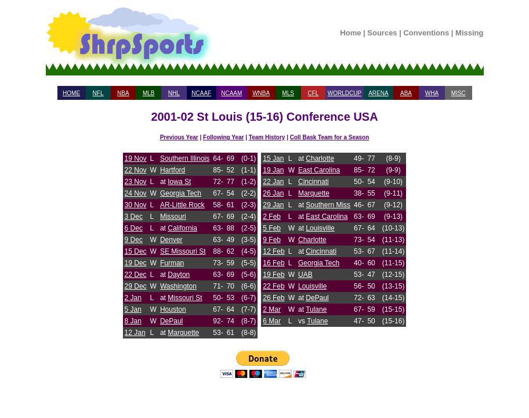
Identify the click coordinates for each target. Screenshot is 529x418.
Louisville (320, 228)
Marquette (183, 333)
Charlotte (320, 158)
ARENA (378, 93)
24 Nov (136, 193)
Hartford (172, 170)
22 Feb (273, 286)
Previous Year (179, 137)
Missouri (173, 216)
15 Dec (136, 251)
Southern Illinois (184, 158)
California (182, 228)
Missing (469, 32)
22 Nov (136, 170)
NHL (174, 93)
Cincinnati (313, 182)
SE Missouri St (183, 251)
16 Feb (273, 263)
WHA (432, 93)
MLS (288, 93)
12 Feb (273, 251)
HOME (71, 93)
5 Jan (133, 309)
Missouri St (185, 298)
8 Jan (133, 321)
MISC (458, 93)
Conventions (426, 32)
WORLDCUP (344, 93)
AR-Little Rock (182, 205)
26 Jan (273, 193)
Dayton (179, 275)
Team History (267, 137)
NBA (123, 93)
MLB (149, 93)
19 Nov (136, 158)
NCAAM (231, 93)
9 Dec (134, 240)
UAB (305, 275)
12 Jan (135, 333)
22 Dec (136, 275)
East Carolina (319, 170)
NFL (98, 93)
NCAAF (201, 93)
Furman (172, 263)
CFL (312, 93)
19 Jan (273, 170)
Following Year (223, 137)
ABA (406, 93)
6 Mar (272, 321)
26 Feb (273, 298)
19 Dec (136, 263)
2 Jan (133, 298)
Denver (171, 240)
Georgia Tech (180, 193)
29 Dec (136, 286)
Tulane (316, 309)
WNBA (261, 93)
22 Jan (273, 182)
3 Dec (134, 216)
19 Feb (273, 275)
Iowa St (179, 182)
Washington (178, 286)
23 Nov (136, 182)
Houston (173, 309)
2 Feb (272, 216)
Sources (382, 32)
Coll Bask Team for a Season (329, 137)
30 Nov (136, 205)
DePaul (171, 321)
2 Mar (272, 309)
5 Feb (272, 228)
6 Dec (134, 228)
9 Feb (272, 240)
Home (350, 32)
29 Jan (273, 205)
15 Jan (273, 158)
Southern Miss (328, 205)
